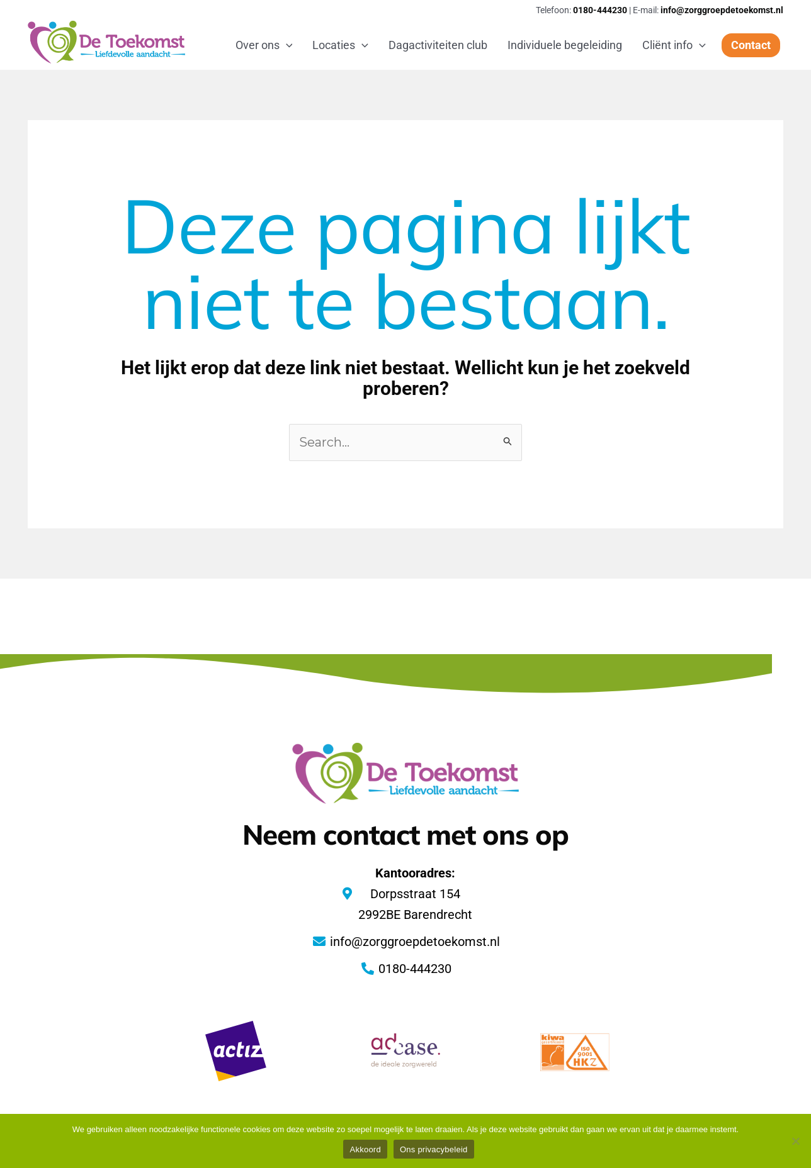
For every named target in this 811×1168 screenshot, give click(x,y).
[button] (750, 45)
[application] (286, 45)
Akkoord (364, 1149)
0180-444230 (600, 10)
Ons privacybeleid (434, 1149)
